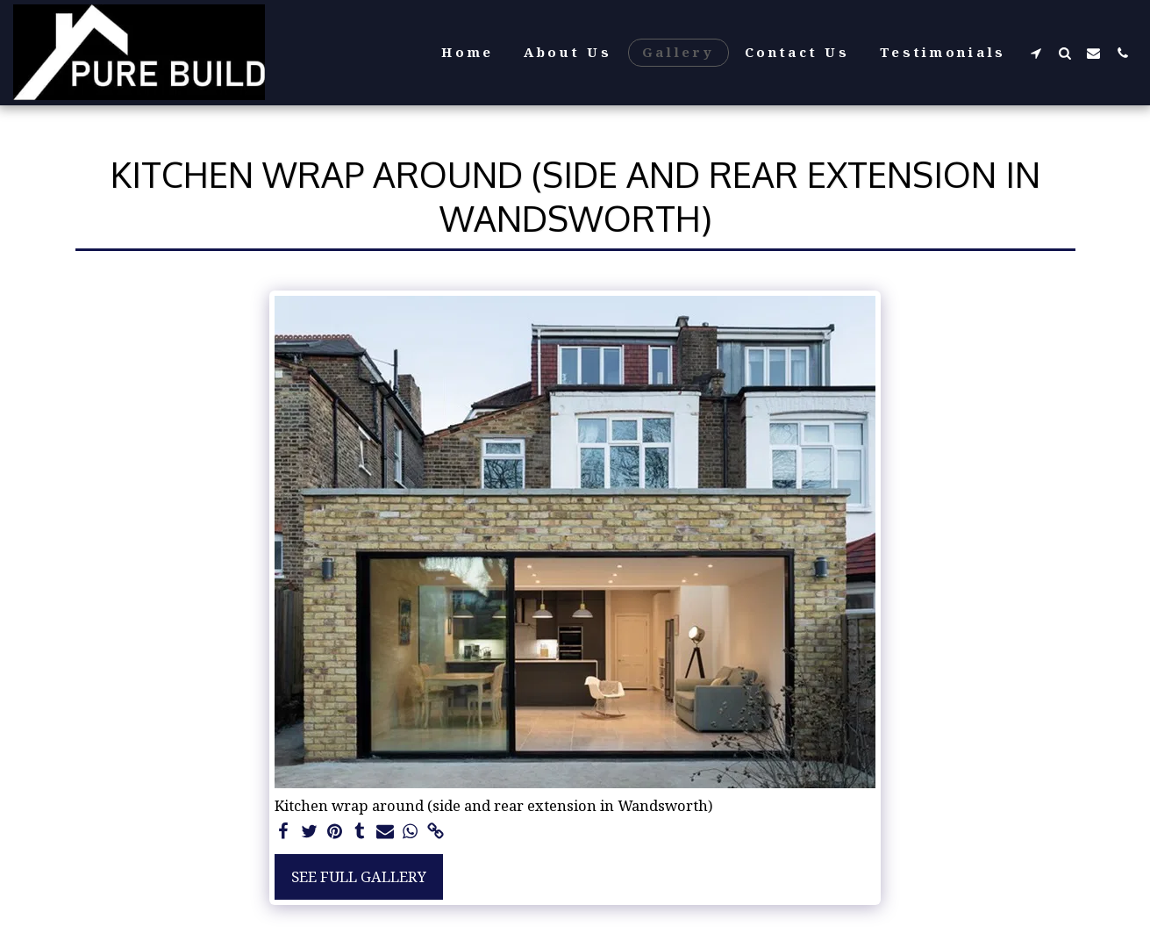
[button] (1035, 53)
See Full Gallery (358, 876)
